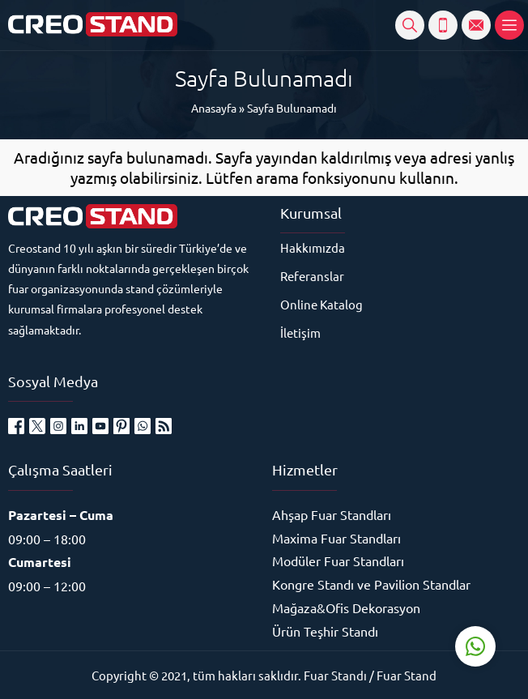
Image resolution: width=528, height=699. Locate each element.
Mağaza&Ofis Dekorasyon (346, 607)
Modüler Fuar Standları (338, 560)
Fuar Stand (406, 675)
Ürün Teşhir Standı (325, 631)
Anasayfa (213, 107)
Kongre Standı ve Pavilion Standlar (371, 584)
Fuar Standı (335, 675)
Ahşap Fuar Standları (331, 514)
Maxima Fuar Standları (336, 538)
